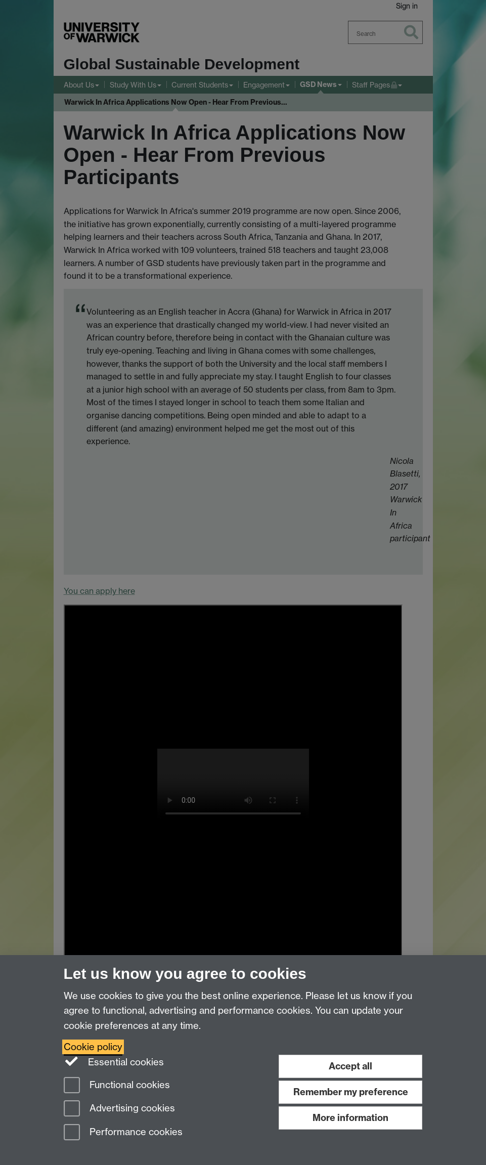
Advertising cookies (119, 1109)
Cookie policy (93, 1047)
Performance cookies (123, 1133)
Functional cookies (117, 1085)
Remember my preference (350, 1092)
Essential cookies (114, 1061)
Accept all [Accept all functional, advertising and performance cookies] (350, 1066)
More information (350, 1118)
